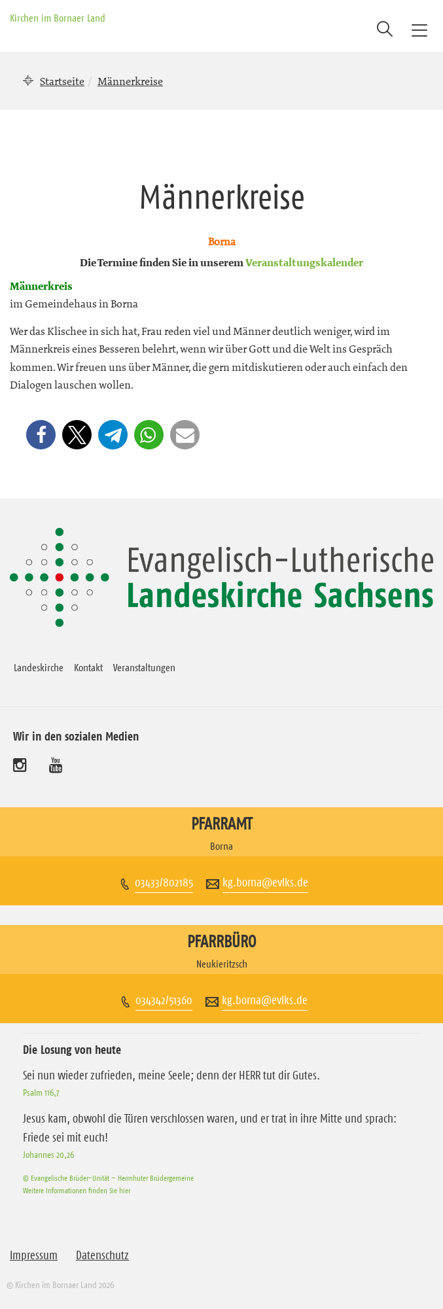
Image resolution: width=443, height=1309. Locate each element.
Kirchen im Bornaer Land (57, 17)
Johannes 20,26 (48, 1155)
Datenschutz (102, 1255)
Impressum (34, 1255)
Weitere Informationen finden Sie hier (76, 1190)
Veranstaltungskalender (304, 263)
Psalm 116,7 (41, 1092)
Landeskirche (38, 667)
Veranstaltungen (144, 667)
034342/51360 (163, 1000)
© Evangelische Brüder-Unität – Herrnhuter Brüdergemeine (108, 1178)
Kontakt (88, 667)
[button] (41, 434)
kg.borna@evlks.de (265, 882)
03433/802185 (164, 882)
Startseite (62, 81)
